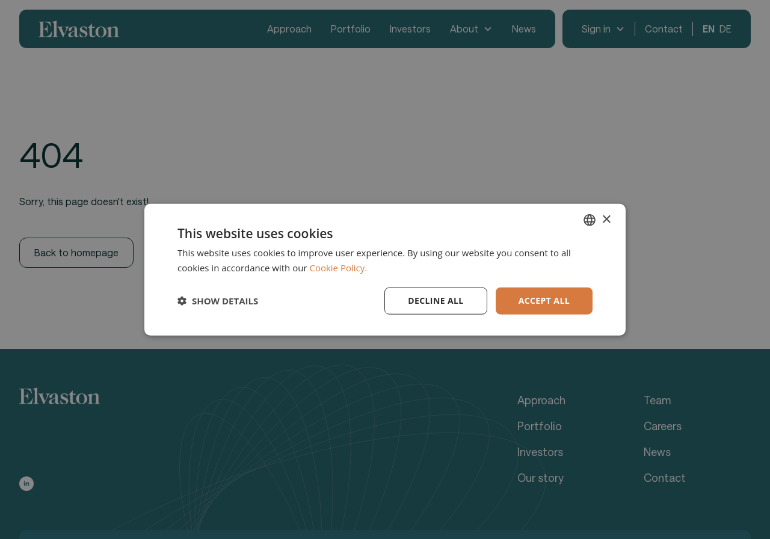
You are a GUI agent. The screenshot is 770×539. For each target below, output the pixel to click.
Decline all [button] (435, 300)
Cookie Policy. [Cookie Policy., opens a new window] (338, 268)
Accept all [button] (544, 300)
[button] (217, 300)
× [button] (606, 219)
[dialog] (385, 269)
